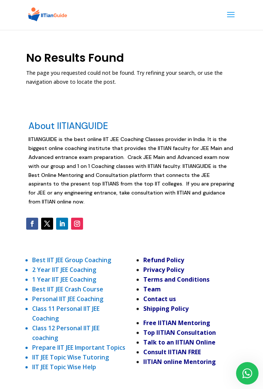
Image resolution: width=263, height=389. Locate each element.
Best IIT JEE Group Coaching (71, 260)
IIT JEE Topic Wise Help (64, 367)
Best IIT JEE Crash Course (67, 289)
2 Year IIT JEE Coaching (64, 270)
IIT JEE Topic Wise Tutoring (70, 357)
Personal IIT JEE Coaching (67, 299)
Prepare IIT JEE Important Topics (78, 347)
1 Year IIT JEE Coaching (64, 279)
